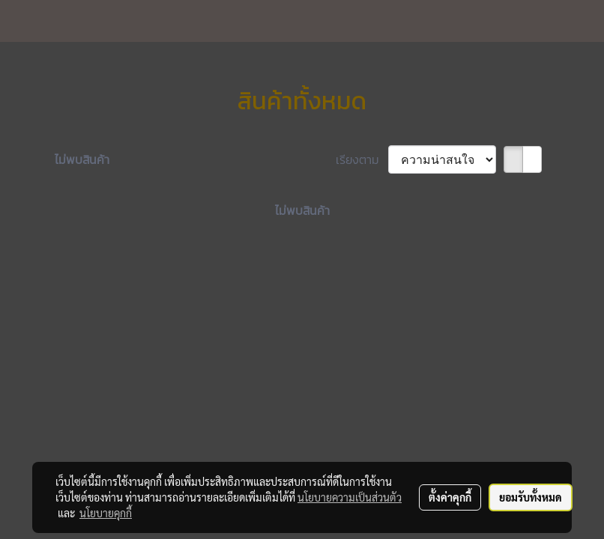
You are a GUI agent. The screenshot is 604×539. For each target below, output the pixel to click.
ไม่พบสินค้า (82, 159)
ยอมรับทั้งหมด (530, 497)
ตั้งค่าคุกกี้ (450, 497)
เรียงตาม (362, 159)
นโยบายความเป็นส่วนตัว (350, 497)
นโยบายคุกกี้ (105, 513)
